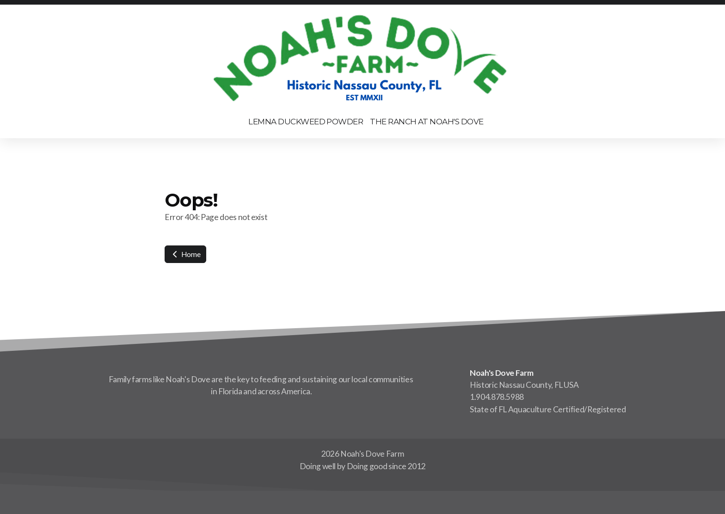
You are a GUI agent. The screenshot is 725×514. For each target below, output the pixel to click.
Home (185, 254)
